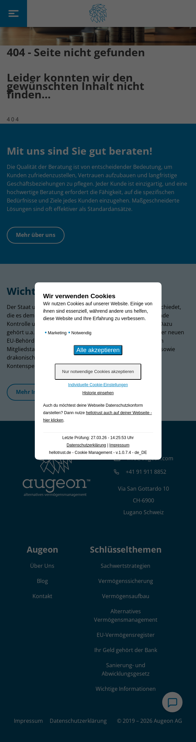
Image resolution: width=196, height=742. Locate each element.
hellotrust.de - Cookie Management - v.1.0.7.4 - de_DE (98, 452)
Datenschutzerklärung (86, 445)
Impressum (119, 445)
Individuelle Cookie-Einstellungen (98, 384)
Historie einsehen (98, 393)
